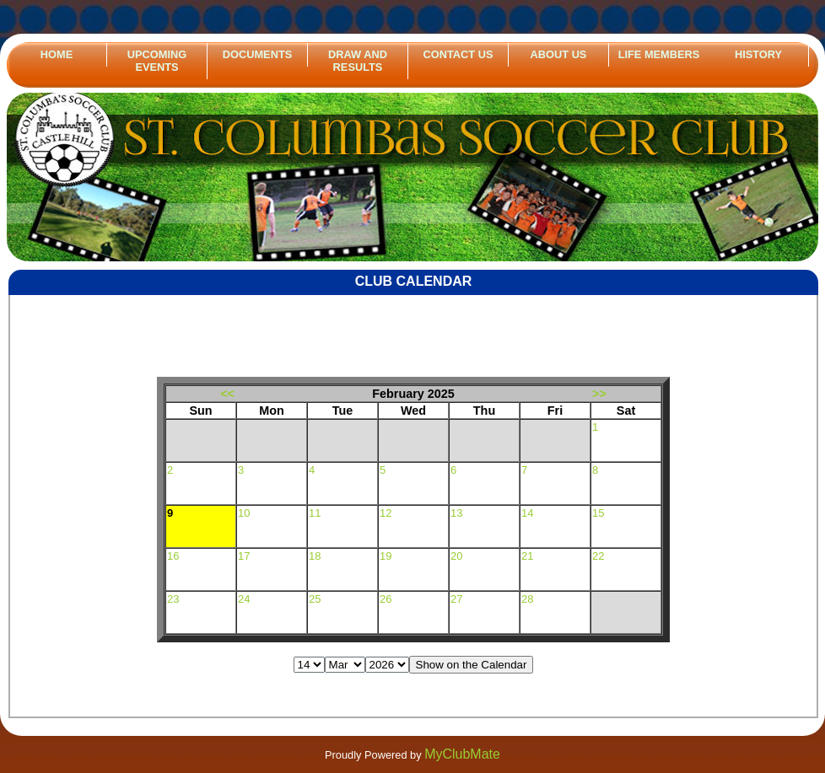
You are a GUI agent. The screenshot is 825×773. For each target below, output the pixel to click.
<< (227, 393)
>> (599, 393)
